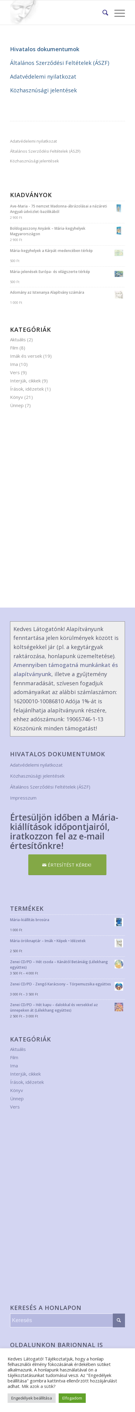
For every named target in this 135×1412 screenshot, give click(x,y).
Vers (15, 372)
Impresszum (23, 798)
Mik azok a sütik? (39, 1386)
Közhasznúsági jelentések (43, 90)
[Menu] (116, 12)
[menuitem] (102, 12)
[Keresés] (102, 12)
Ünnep (17, 405)
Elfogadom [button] (72, 1398)
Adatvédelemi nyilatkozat (43, 76)
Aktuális (18, 339)
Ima (14, 364)
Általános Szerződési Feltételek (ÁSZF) (59, 62)
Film (14, 348)
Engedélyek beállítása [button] (31, 1398)
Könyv (16, 397)
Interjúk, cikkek (25, 381)
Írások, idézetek (27, 389)
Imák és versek (26, 356)
